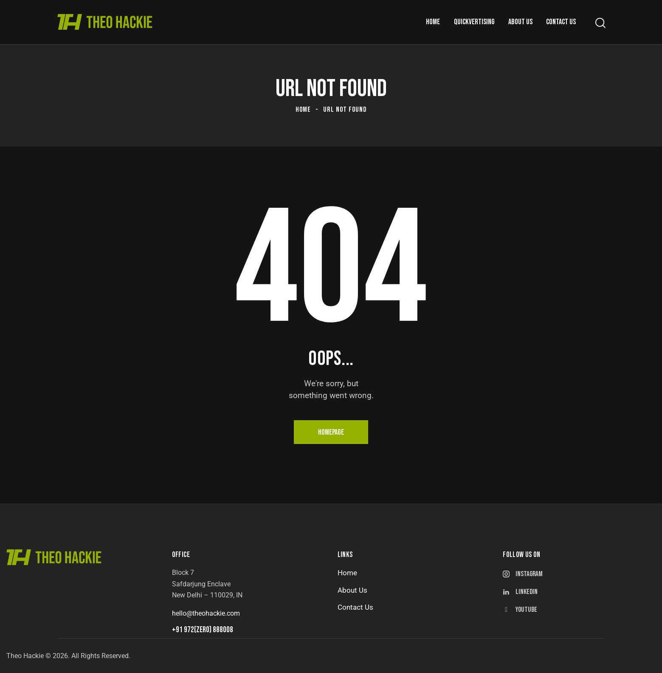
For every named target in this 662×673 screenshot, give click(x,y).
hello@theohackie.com (206, 613)
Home (303, 109)
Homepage (331, 432)
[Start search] (599, 23)
